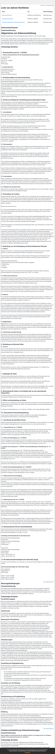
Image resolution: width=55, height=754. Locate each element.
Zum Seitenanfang (48, 582)
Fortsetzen (27, 752)
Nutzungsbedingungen (22, 750)
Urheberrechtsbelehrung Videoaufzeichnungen (36, 750)
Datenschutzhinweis (13, 750)
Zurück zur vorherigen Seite (47, 5)
